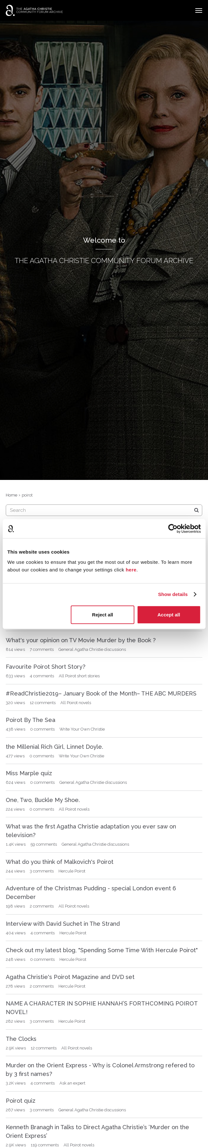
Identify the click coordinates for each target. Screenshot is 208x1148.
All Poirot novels (75, 702)
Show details (173, 594)
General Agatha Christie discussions (92, 649)
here (131, 569)
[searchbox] (104, 510)
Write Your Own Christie (82, 729)
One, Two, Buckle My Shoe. (43, 800)
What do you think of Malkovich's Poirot (59, 861)
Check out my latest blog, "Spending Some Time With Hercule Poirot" (102, 950)
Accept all (169, 614)
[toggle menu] (198, 10)
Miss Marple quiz (29, 773)
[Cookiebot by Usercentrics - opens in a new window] (173, 529)
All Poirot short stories (79, 675)
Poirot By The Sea (30, 720)
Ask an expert (72, 1083)
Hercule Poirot (71, 871)
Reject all (102, 614)
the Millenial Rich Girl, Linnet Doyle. (54, 746)
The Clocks (21, 1038)
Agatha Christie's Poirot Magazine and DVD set (70, 977)
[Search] (196, 510)
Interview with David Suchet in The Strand (63, 923)
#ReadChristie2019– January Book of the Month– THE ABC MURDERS (101, 693)
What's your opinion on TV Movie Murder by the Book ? (81, 640)
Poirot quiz (20, 1100)
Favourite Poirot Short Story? (45, 666)
